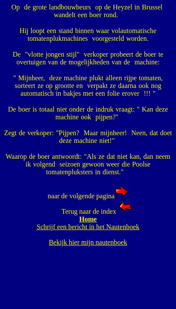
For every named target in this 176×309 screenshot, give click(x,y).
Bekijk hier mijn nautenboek (88, 242)
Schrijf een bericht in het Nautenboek (87, 226)
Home (88, 219)
